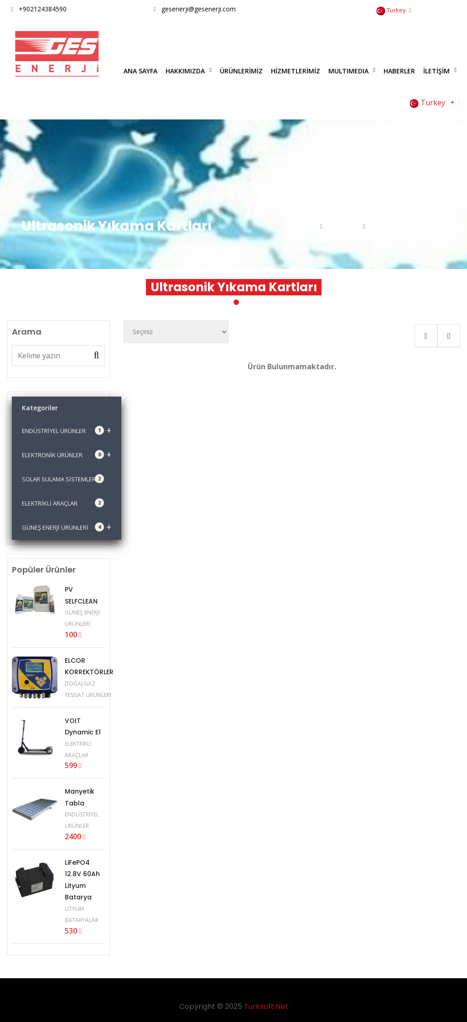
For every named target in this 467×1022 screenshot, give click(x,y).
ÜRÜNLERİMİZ (241, 71)
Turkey (393, 10)
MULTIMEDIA (348, 71)
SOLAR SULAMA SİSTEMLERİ (63, 478)
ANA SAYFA (140, 71)
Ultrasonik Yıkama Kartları (408, 226)
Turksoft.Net (266, 1009)
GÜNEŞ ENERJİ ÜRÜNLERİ (66, 527)
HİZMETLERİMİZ (295, 71)
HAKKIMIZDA (185, 71)
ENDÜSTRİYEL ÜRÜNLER (66, 430)
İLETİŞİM (436, 71)
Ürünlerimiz (343, 226)
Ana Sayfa (302, 226)
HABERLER (399, 71)
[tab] (426, 335)
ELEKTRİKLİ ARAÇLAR (63, 502)
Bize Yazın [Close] (434, 39)
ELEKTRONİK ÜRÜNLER (66, 454)
